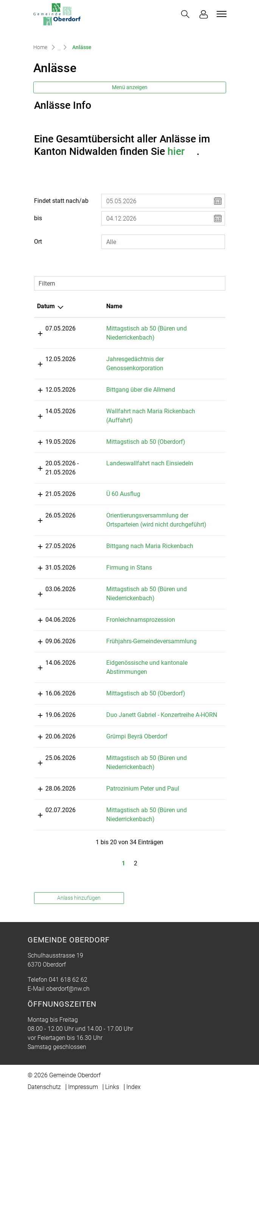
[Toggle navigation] (220, 14)
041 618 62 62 (68, 1113)
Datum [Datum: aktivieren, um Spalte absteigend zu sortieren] (46, 357)
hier (182, 203)
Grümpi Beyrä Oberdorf (112, 869)
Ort (38, 293)
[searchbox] (163, 293)
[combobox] (163, 293)
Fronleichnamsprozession (116, 707)
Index (133, 1220)
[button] (185, 14)
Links (112, 1220)
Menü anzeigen (129, 139)
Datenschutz (44, 1220)
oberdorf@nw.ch (68, 1122)
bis (38, 269)
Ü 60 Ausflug (99, 563)
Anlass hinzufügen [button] (79, 1031)
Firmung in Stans (104, 655)
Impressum (83, 1220)
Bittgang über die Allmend (116, 441)
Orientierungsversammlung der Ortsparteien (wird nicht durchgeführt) (118, 594)
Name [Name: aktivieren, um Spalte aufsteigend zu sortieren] (90, 357)
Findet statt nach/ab (61, 252)
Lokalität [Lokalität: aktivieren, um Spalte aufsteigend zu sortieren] (177, 357)
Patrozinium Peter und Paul (118, 921)
